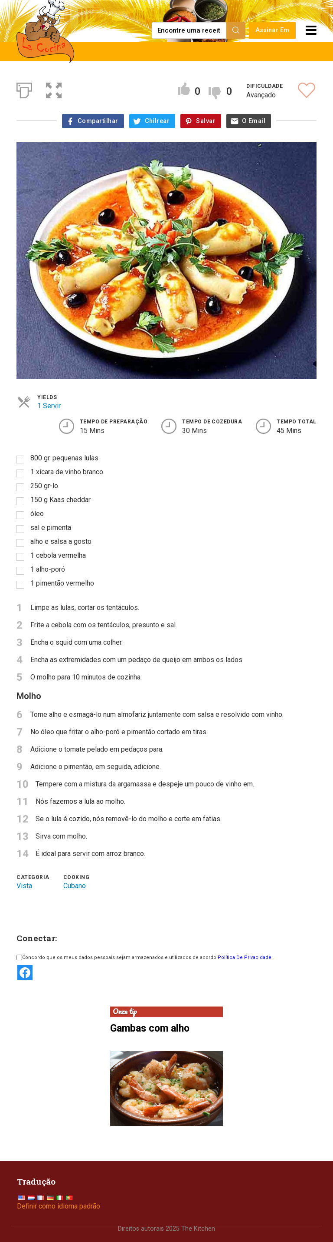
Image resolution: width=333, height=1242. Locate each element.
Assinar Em (272, 30)
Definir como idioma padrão (58, 1206)
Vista (24, 886)
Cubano (74, 886)
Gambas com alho (149, 1028)
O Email (253, 121)
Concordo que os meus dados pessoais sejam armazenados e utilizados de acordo (143, 957)
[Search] (235, 30)
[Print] (24, 89)
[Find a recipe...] (190, 30)
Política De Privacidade (244, 957)
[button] (54, 89)
